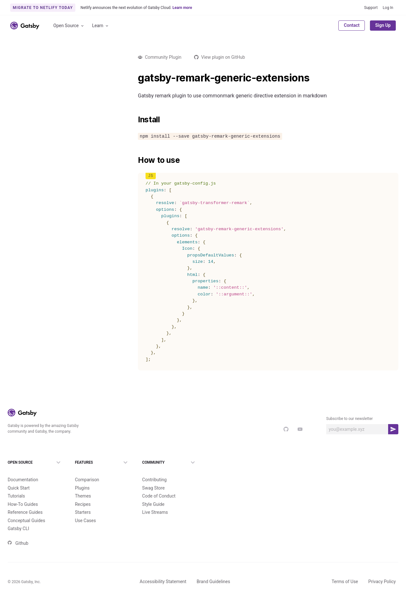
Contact (351, 25)
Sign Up (383, 25)
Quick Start (19, 488)
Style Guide (153, 504)
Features (102, 462)
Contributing (154, 479)
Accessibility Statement (163, 581)
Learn (100, 25)
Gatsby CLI (18, 528)
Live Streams (155, 512)
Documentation (23, 479)
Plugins (82, 488)
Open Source (69, 25)
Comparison (87, 479)
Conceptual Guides (26, 520)
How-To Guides (23, 504)
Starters (83, 512)
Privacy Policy (382, 581)
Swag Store (153, 488)
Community (169, 462)
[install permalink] (135, 120)
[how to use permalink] (135, 160)
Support (371, 7)
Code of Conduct (159, 495)
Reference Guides (25, 512)
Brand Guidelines (213, 581)
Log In (388, 7)
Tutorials (16, 495)
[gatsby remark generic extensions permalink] (135, 78)
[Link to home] (24, 25)
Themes (83, 495)
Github (18, 543)
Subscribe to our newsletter (349, 418)
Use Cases (85, 520)
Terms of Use (345, 581)
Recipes (83, 504)
